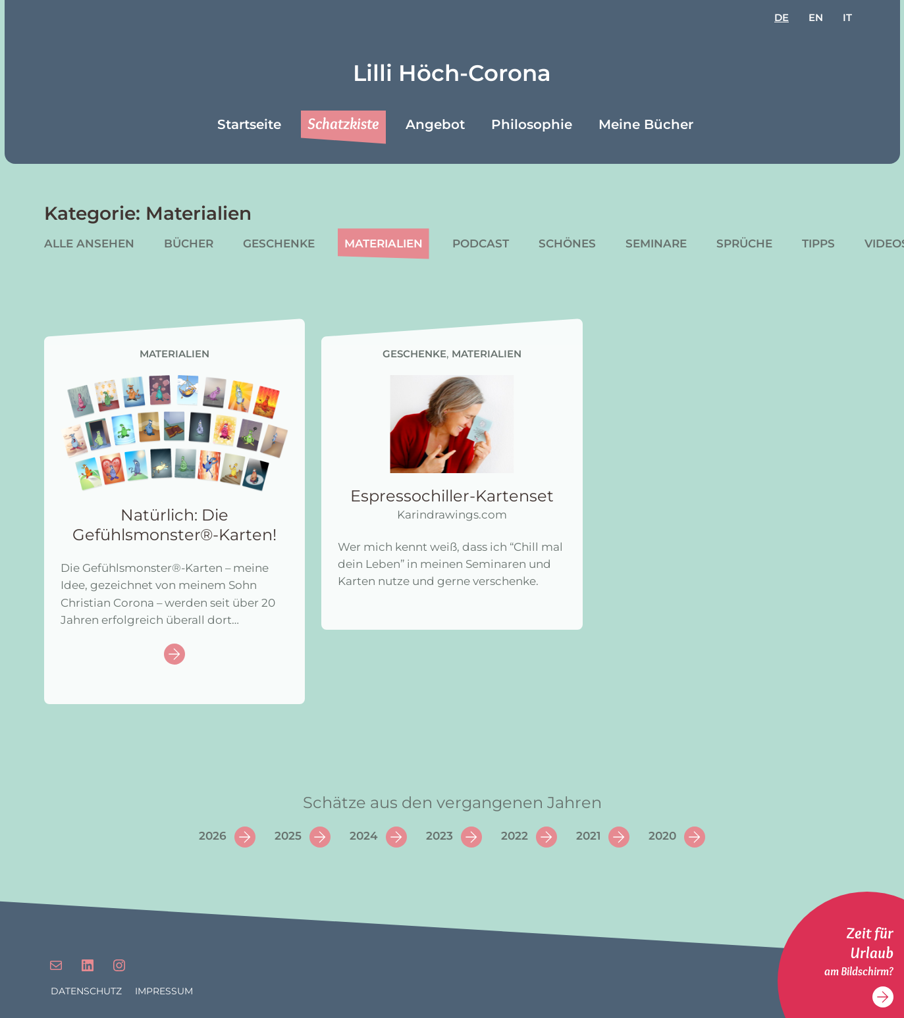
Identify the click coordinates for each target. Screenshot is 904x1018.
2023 (439, 835)
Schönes (567, 243)
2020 (662, 835)
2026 (212, 835)
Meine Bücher (645, 124)
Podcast (480, 243)
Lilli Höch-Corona (452, 73)
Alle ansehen (89, 243)
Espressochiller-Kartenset (452, 495)
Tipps (818, 243)
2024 (364, 835)
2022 (514, 835)
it (847, 17)
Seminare (656, 243)
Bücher (188, 243)
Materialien (383, 243)
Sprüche (744, 243)
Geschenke (279, 243)
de (781, 17)
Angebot (435, 124)
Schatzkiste (343, 123)
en (816, 17)
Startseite (249, 124)
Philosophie (531, 124)
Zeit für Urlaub (869, 942)
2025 (288, 835)
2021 (588, 835)
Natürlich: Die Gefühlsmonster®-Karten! (174, 524)
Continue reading (174, 655)
